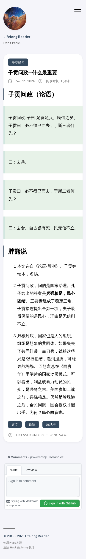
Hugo (12, 542)
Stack (13, 547)
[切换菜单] (78, 11)
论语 (32, 424)
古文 (15, 424)
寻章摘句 (18, 62)
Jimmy (24, 547)
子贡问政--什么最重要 (32, 72)
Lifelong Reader (17, 36)
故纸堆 (51, 424)
